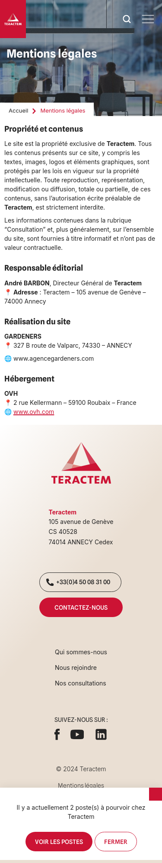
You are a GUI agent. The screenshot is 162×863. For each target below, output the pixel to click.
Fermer (116, 841)
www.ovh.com (33, 411)
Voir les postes (58, 841)
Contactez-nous (80, 607)
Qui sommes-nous (81, 652)
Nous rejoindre (76, 667)
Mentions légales (81, 785)
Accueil (18, 110)
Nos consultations (80, 683)
